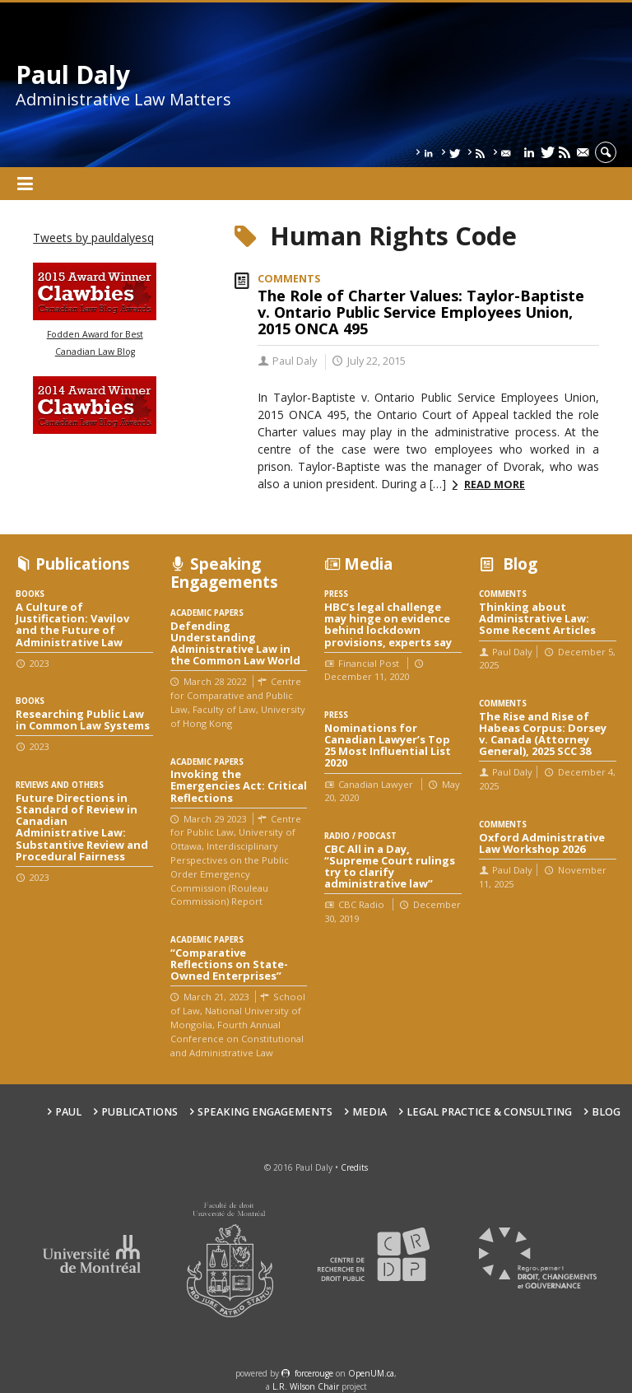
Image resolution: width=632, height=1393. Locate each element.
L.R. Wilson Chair (305, 1386)
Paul (68, 1112)
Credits (354, 1167)
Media (369, 1112)
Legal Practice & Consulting (489, 1112)
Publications (139, 1112)
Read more (494, 485)
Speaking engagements (265, 1112)
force (314, 1373)
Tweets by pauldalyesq (93, 237)
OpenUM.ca (371, 1373)
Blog (606, 1112)
